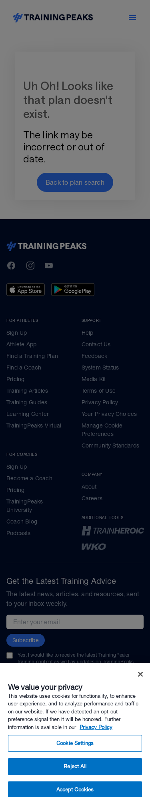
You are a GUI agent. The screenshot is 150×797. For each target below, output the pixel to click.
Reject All (75, 772)
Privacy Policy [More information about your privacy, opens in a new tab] (96, 733)
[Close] (140, 680)
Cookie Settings (75, 749)
